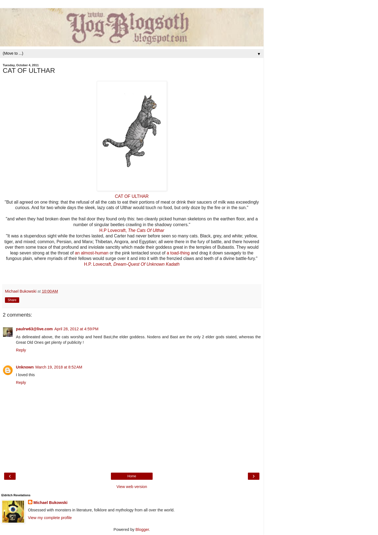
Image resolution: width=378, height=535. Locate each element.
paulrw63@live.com (34, 329)
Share (12, 300)
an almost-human (91, 253)
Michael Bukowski (50, 502)
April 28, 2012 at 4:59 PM (76, 329)
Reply (21, 350)
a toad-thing (178, 253)
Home (131, 476)
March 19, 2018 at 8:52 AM (58, 367)
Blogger (142, 529)
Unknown (25, 367)
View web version (131, 486)
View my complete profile (50, 517)
